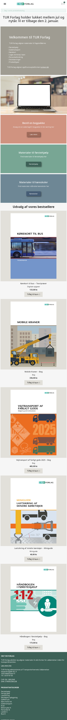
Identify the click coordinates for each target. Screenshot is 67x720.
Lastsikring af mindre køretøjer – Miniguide (33, 548)
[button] (33, 294)
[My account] (62, 3)
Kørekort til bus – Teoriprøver (33, 283)
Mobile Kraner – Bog (34, 371)
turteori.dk (45, 67)
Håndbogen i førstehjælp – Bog (33, 636)
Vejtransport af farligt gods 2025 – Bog (33, 460)
